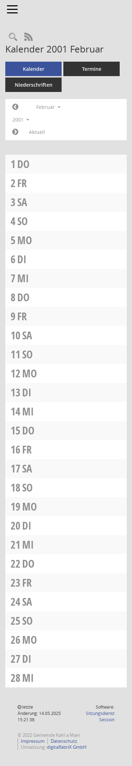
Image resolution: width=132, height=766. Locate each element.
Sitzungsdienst (100, 716)
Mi (23, 278)
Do (23, 164)
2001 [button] (20, 119)
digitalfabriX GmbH (67, 747)
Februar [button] (48, 107)
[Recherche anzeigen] (13, 37)
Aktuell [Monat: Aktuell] (37, 132)
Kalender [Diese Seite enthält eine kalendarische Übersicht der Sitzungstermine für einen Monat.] (33, 69)
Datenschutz (64, 741)
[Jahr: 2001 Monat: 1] (15, 107)
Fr (22, 183)
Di (21, 259)
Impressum (33, 741)
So (22, 221)
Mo (24, 240)
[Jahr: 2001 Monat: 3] (15, 132)
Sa (22, 202)
